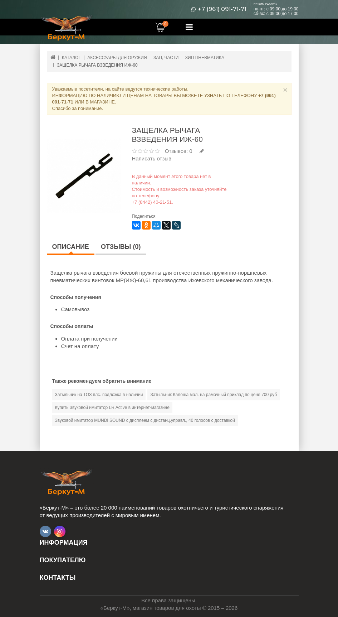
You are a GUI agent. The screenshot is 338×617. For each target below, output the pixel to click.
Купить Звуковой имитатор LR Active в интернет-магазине (112, 407)
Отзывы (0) (121, 246)
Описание (70, 246)
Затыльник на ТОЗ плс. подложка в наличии (99, 394)
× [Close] (285, 89)
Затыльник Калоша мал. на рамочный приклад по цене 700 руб (213, 394)
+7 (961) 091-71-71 (222, 9)
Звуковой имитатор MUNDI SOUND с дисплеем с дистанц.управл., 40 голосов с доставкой (145, 420)
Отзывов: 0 (178, 151)
